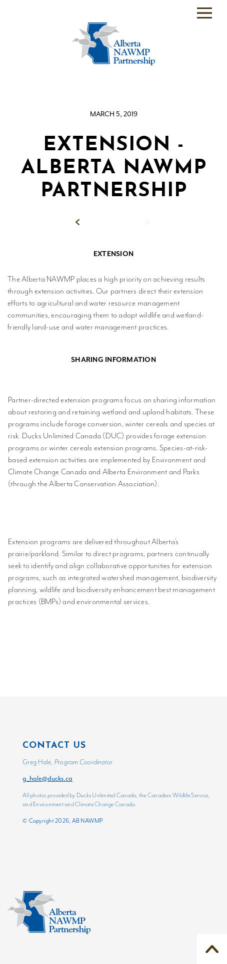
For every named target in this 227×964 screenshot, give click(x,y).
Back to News (114, 222)
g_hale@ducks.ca (47, 778)
